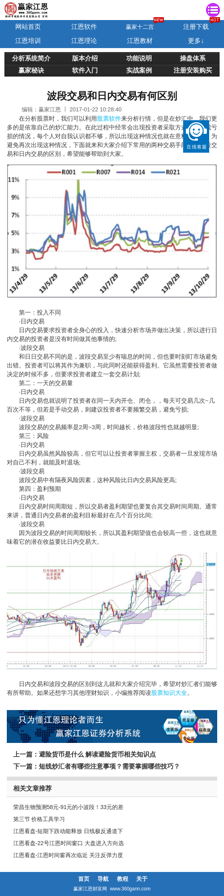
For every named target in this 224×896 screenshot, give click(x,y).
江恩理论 (84, 40)
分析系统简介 (31, 58)
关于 (141, 879)
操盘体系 (193, 58)
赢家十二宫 (140, 27)
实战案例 (139, 70)
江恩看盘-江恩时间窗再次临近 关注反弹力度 (68, 855)
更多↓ (196, 40)
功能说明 (139, 58)
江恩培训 (28, 40)
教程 (122, 879)
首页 (83, 879)
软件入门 (85, 70)
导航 (103, 879)
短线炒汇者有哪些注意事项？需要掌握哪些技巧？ (109, 766)
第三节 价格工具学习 (39, 819)
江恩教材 (140, 40)
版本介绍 (85, 58)
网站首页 (28, 26)
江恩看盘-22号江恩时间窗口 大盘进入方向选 (68, 843)
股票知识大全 (169, 692)
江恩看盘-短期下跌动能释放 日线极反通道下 (68, 831)
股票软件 (109, 118)
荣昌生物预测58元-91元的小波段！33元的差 (68, 807)
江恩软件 (84, 26)
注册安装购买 (193, 70)
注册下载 (196, 26)
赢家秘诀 (31, 70)
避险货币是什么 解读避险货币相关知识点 (97, 754)
